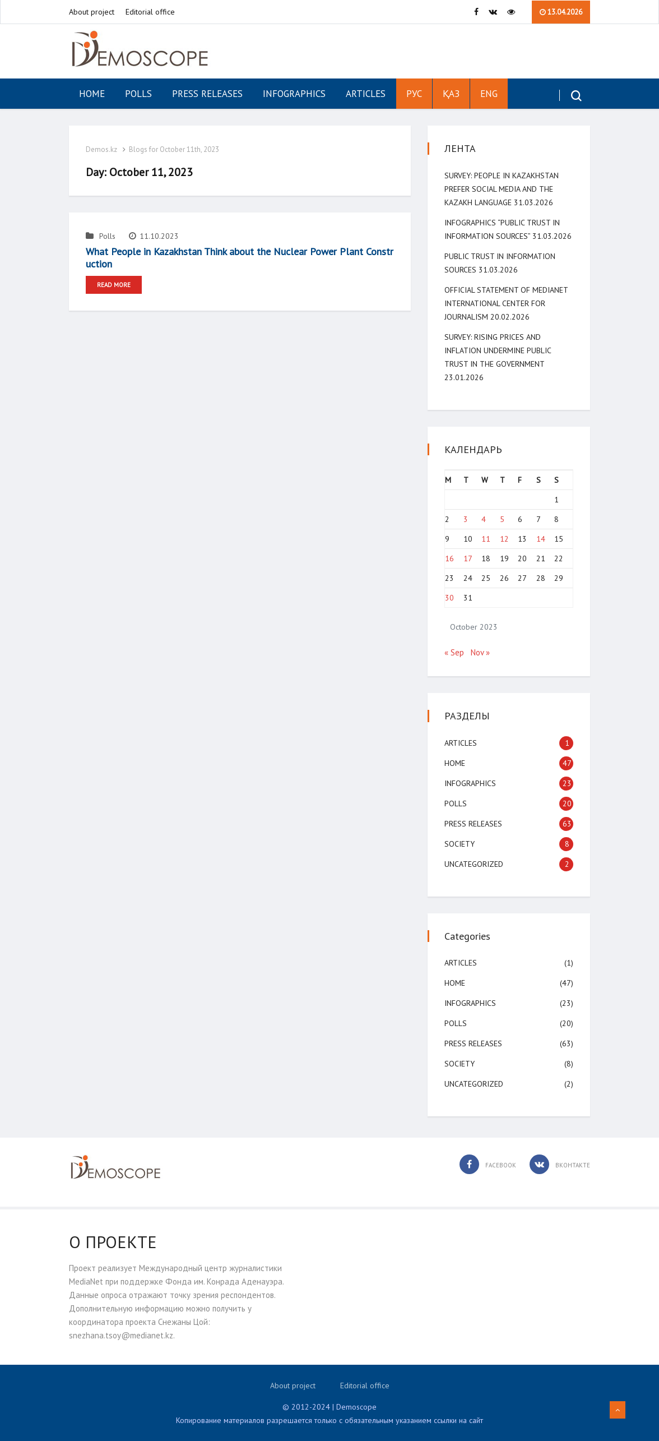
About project (91, 12)
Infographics (294, 93)
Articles (366, 93)
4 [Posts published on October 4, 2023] (483, 519)
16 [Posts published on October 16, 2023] (449, 558)
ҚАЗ (451, 93)
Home (92, 93)
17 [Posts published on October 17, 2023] (467, 558)
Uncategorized (473, 864)
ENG (489, 93)
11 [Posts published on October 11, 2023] (485, 539)
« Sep (454, 652)
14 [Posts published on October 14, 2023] (540, 539)
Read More (114, 285)
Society (459, 844)
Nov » (480, 652)
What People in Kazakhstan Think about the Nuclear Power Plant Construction (239, 257)
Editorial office (150, 12)
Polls (138, 93)
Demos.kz (101, 149)
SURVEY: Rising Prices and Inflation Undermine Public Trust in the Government (497, 350)
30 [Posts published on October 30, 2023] (449, 598)
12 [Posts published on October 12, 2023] (504, 539)
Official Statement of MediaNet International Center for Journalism (506, 303)
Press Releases (207, 93)
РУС (414, 93)
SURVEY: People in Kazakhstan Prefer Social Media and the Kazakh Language (501, 188)
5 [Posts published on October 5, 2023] (502, 519)
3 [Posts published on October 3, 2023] (465, 519)
